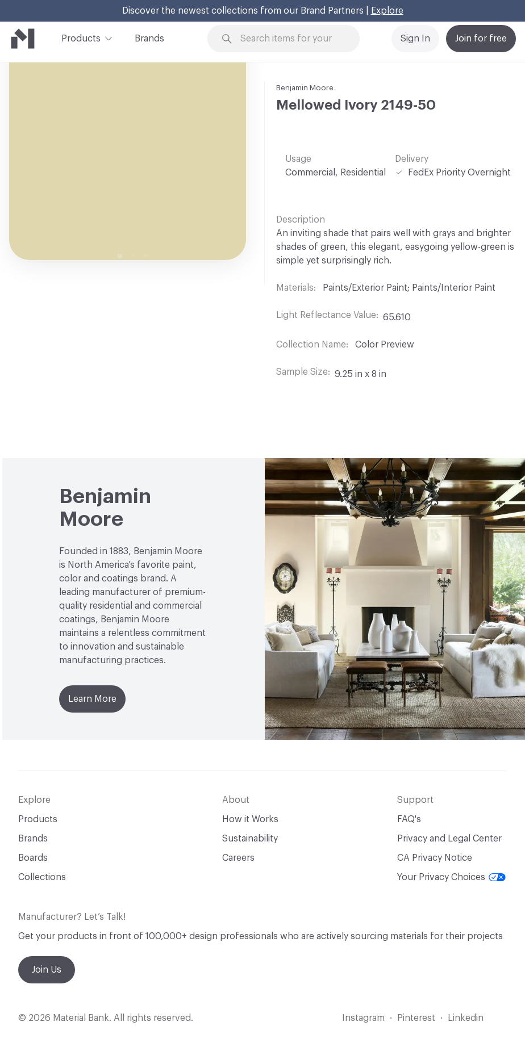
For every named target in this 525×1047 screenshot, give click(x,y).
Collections (42, 877)
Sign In (415, 38)
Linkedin (466, 1018)
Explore (387, 10)
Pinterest (416, 1018)
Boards (33, 857)
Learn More (92, 698)
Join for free (481, 38)
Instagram (363, 1018)
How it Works (250, 819)
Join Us (46, 969)
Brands (149, 38)
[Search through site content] (290, 38)
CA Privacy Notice (434, 857)
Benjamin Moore (305, 87)
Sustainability (250, 838)
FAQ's (409, 819)
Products (81, 37)
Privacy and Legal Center (449, 838)
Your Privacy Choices (451, 877)
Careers (238, 857)
